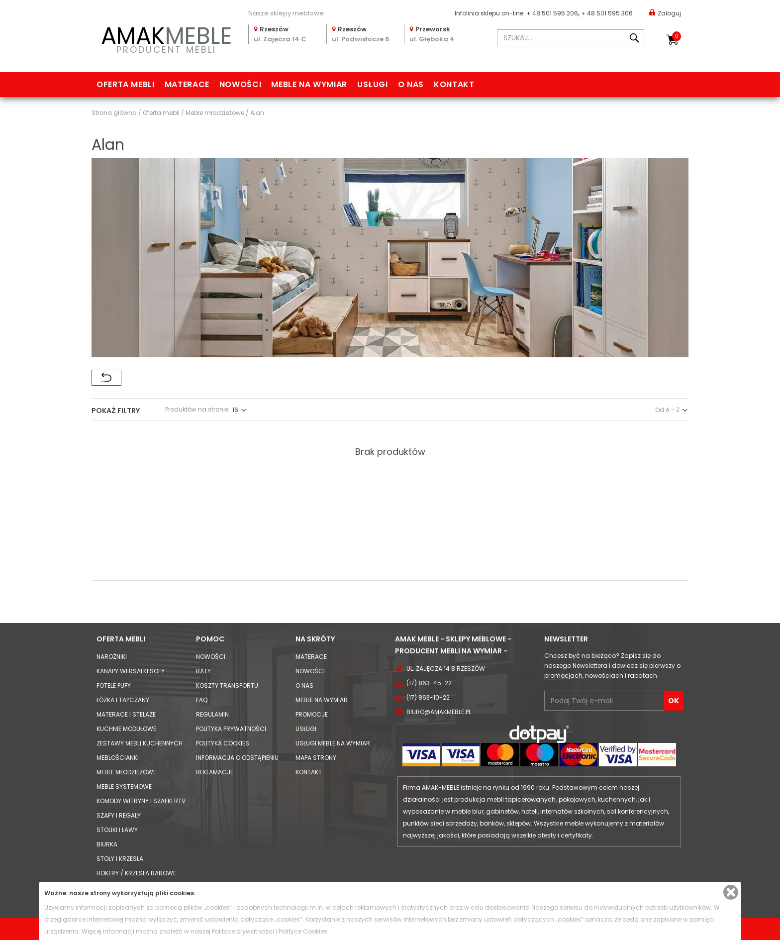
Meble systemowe (124, 786)
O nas (411, 84)
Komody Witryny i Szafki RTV (141, 801)
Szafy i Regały (119, 815)
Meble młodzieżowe (126, 772)
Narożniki (112, 656)
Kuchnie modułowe (126, 729)
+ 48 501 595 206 (552, 13)
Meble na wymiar (309, 84)
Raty (203, 671)
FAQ (201, 700)
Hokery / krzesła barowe (136, 873)
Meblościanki (118, 757)
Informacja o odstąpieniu (237, 757)
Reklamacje (214, 772)
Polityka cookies (222, 743)
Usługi (372, 84)
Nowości (240, 84)
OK (673, 701)
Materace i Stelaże (126, 714)
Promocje (311, 714)
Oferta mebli (126, 84)
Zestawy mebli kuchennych (140, 743)
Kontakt (454, 84)
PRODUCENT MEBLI (166, 38)
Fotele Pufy (114, 685)
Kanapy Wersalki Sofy (131, 671)
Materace (187, 84)
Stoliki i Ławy (117, 830)
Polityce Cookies (303, 931)
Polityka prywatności (231, 729)
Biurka (107, 844)
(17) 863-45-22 (429, 683)
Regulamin (212, 714)
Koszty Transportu (227, 685)
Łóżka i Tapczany (123, 700)
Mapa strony (315, 757)
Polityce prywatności (243, 931)
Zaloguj (665, 12)
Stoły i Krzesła (120, 858)
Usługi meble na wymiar (332, 743)
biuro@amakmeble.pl (438, 712)
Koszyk (676, 36)
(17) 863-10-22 (428, 697)
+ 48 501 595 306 (607, 13)
